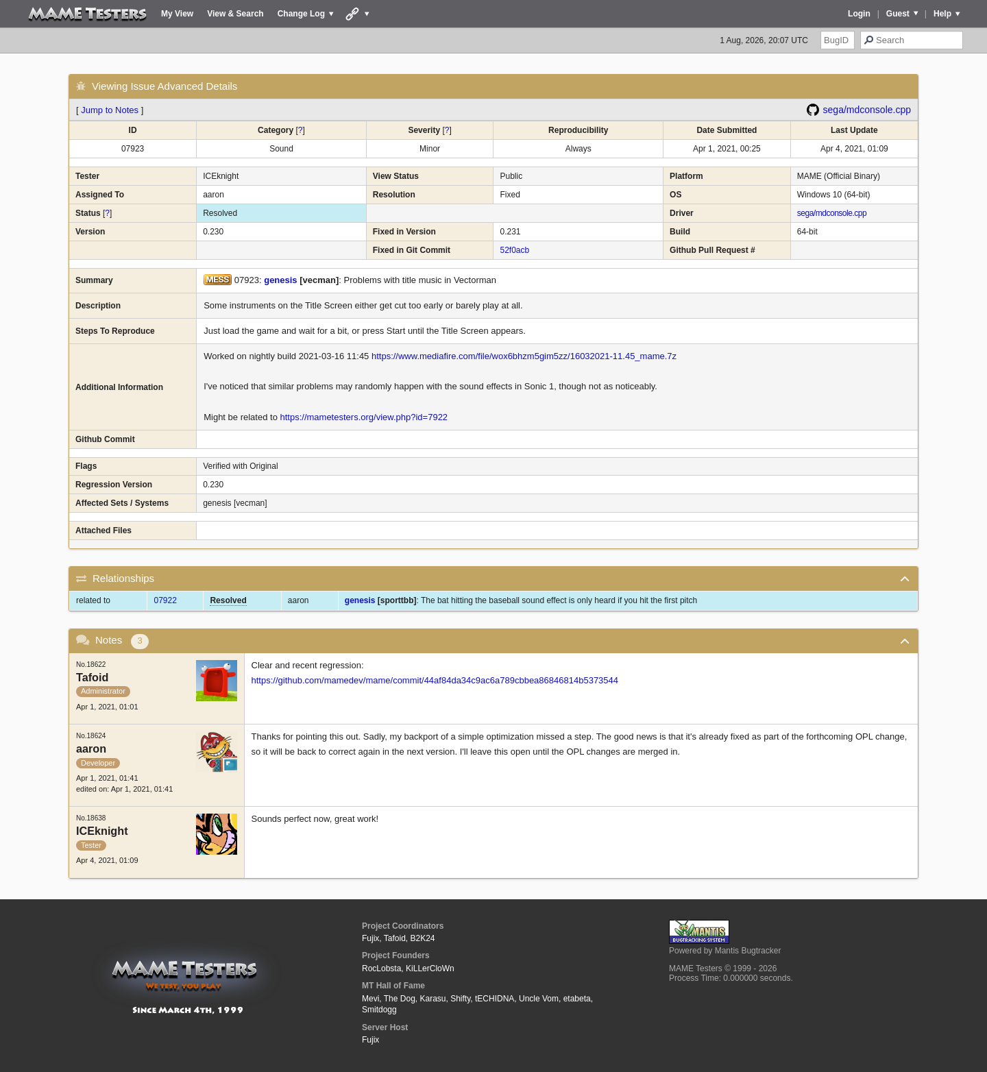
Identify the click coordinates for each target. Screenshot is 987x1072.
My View (177, 14)
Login (859, 14)
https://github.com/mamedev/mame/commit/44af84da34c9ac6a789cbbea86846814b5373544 (435, 680)
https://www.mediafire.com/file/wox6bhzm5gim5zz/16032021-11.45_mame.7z (524, 356)
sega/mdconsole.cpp (867, 109)
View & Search (235, 14)
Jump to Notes (109, 110)
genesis (280, 280)
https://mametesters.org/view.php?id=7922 (364, 417)
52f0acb (514, 250)
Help (942, 14)
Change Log (301, 14)
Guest (898, 14)
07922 (165, 600)
